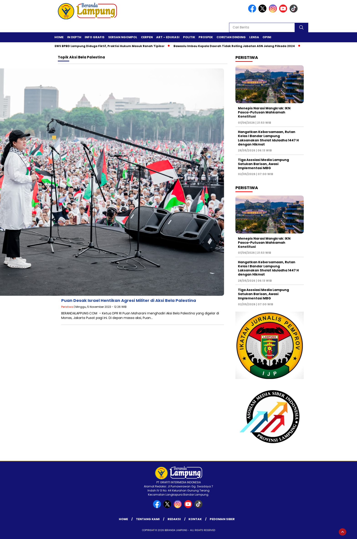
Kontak (195, 519)
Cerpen (147, 37)
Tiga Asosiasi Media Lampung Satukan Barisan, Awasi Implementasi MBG (263, 164)
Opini (267, 37)
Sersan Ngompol (122, 37)
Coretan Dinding (231, 37)
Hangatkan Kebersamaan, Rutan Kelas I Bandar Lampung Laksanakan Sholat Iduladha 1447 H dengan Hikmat (268, 138)
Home (59, 37)
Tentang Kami (148, 519)
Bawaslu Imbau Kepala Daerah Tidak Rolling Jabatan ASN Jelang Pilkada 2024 (237, 46)
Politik (189, 37)
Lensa (254, 37)
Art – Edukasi (167, 37)
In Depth (74, 37)
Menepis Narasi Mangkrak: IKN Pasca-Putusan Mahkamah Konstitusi (264, 112)
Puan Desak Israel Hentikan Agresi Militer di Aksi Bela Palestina (128, 300)
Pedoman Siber (222, 519)
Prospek (206, 37)
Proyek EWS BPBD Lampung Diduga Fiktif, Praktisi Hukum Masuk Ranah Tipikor (107, 46)
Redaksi (174, 519)
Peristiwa (67, 307)
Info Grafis (95, 37)
